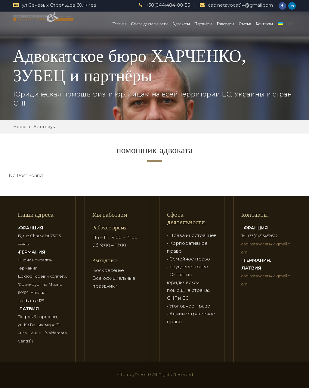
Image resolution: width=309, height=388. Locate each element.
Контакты (264, 24)
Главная (119, 24)
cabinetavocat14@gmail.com (240, 5)
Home (19, 126)
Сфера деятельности (149, 24)
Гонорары (225, 24)
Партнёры (203, 24)
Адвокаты (181, 24)
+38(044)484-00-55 (168, 5)
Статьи (245, 24)
